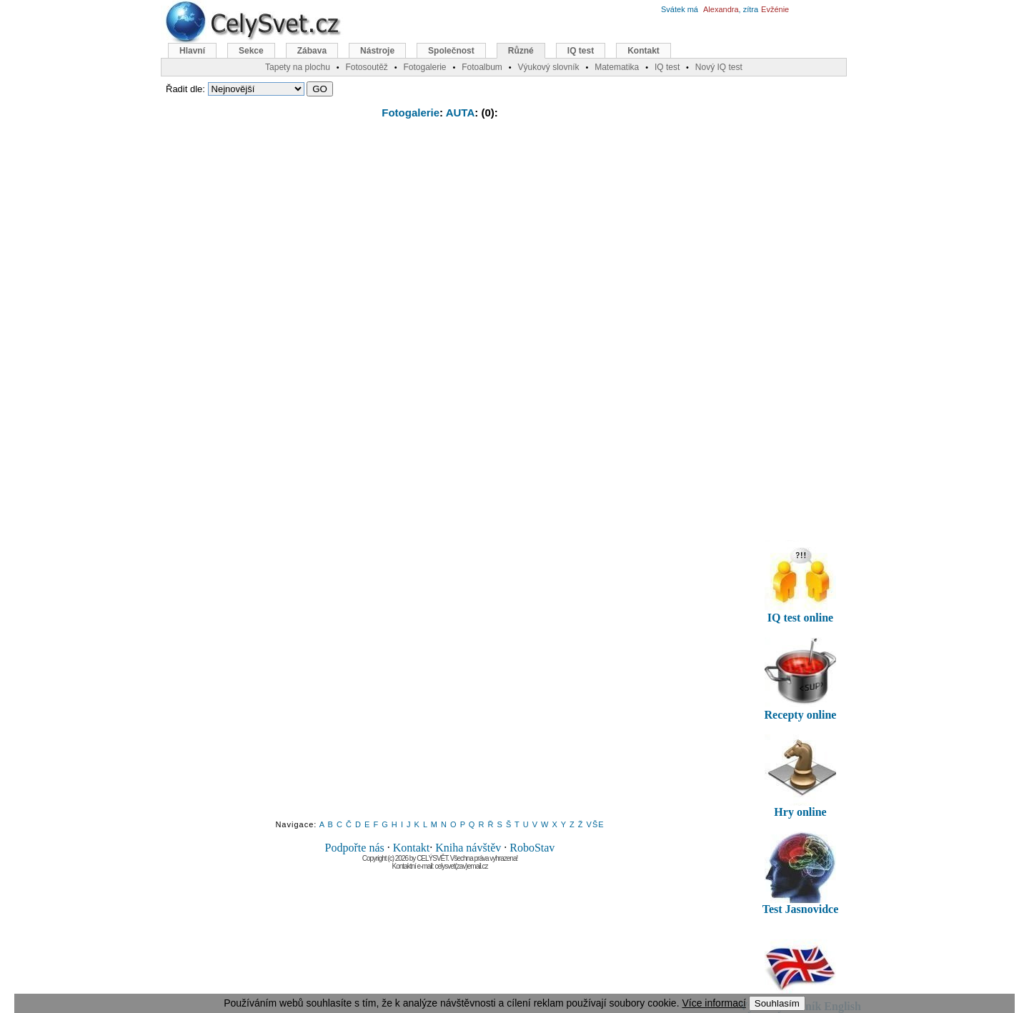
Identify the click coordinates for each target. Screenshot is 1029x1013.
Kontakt (411, 848)
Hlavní (192, 51)
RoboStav (532, 848)
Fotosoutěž (366, 67)
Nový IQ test (718, 67)
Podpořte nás (354, 848)
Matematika (617, 67)
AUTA (460, 112)
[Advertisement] (440, 234)
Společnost (451, 51)
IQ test (580, 51)
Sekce (251, 51)
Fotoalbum (482, 67)
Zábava (312, 51)
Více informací (713, 1003)
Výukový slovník (549, 67)
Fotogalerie (410, 112)
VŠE (596, 824)
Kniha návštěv (468, 848)
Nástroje (377, 51)
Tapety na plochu (297, 67)
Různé (521, 51)
